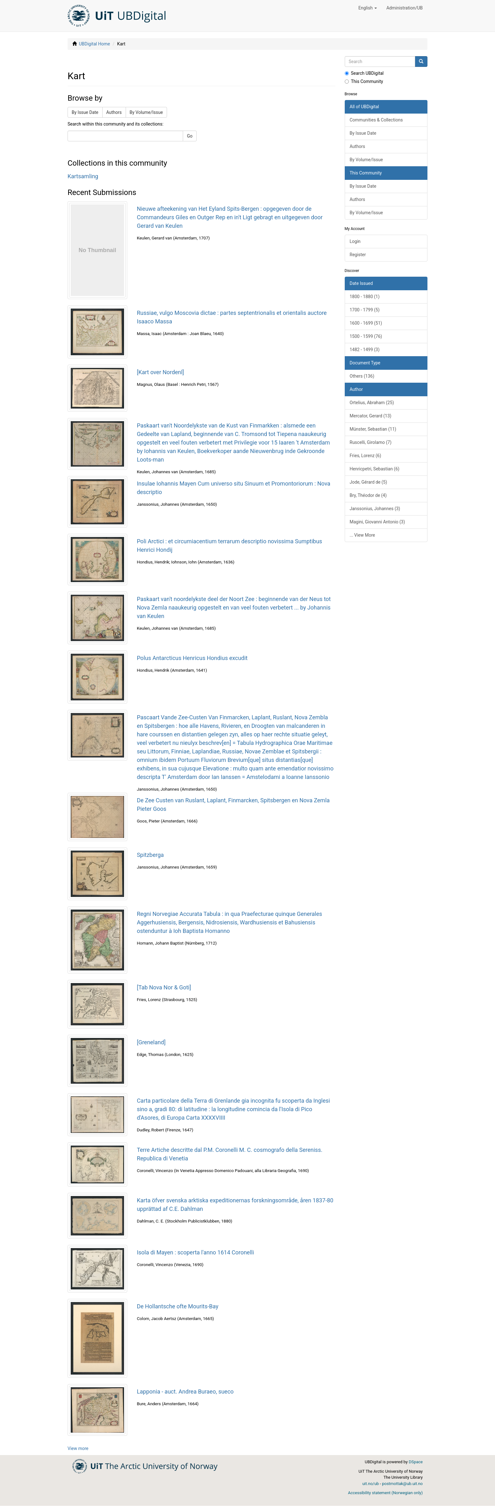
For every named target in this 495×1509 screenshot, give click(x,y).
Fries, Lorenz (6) (365, 455)
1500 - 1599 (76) (366, 336)
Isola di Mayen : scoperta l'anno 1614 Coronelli (195, 1252)
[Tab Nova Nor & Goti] (164, 987)
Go (190, 136)
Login (355, 241)
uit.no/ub (370, 1483)
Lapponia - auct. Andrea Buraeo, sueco (185, 1391)
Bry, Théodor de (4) (368, 495)
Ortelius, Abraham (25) (372, 402)
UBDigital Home (94, 43)
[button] (368, 8)
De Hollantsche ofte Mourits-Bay (177, 1306)
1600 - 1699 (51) (366, 323)
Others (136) (362, 376)
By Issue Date (85, 112)
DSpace (416, 1461)
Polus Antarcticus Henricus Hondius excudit (192, 658)
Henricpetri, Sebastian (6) (375, 468)
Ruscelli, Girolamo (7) (371, 442)
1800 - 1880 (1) (365, 296)
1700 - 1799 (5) (365, 309)
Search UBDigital (364, 73)
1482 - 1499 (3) (365, 349)
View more (78, 1448)
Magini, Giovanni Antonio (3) (377, 521)
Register (358, 254)
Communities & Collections (376, 119)
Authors (114, 112)
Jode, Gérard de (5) (368, 482)
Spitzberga (150, 855)
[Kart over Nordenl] (160, 372)
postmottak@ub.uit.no (402, 1483)
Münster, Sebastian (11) (373, 429)
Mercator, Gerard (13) (370, 415)
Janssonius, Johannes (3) (375, 508)
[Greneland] (151, 1042)
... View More (362, 535)
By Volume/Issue (146, 112)
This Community (364, 81)
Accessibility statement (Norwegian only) (385, 1492)
